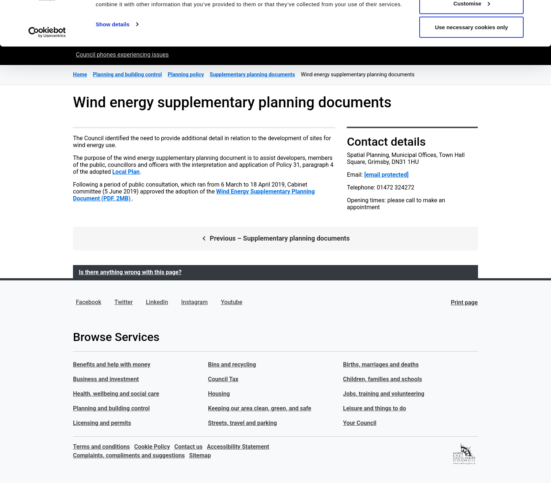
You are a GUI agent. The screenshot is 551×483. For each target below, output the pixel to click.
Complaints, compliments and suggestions (129, 455)
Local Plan (126, 171)
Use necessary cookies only (471, 67)
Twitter (124, 302)
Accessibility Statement (238, 446)
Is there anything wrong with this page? (130, 272)
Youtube (231, 302)
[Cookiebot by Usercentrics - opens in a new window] (47, 72)
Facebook (88, 302)
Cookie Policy (152, 446)
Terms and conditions (101, 446)
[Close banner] (539, 11)
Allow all (472, 19)
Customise (471, 43)
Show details (113, 64)
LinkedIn (157, 302)
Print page (464, 302)
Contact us (188, 446)
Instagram (194, 302)
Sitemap (200, 455)
